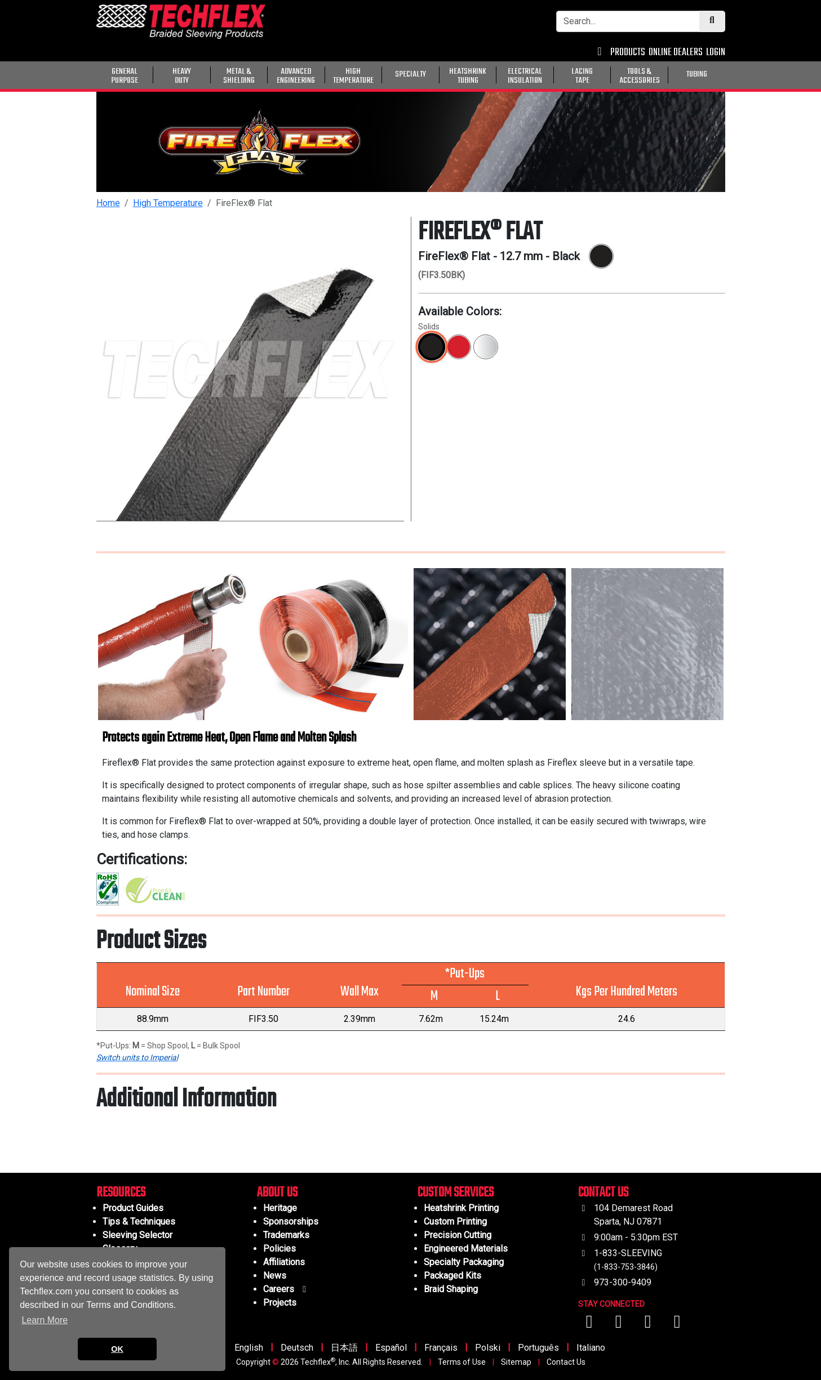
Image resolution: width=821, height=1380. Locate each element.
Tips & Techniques (139, 1221)
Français (441, 1347)
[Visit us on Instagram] (649, 1324)
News (274, 1275)
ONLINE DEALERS (676, 52)
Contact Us (566, 1361)
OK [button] (117, 1349)
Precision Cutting (457, 1235)
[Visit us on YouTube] (619, 1324)
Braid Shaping (451, 1289)
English (248, 1347)
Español (391, 1347)
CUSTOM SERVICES (456, 1192)
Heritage (280, 1208)
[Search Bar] (628, 21)
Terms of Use (462, 1361)
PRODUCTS (627, 52)
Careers (286, 1289)
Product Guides (133, 1208)
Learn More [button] (44, 1320)
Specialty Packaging (464, 1262)
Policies (279, 1248)
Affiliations (284, 1262)
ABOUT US (277, 1192)
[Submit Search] (712, 21)
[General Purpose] (727, 74)
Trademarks (286, 1235)
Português (538, 1347)
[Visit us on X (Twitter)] (677, 1324)
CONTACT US (603, 1192)
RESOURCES (120, 1192)
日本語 (344, 1347)
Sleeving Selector (137, 1235)
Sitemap (516, 1361)
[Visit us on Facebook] (590, 1324)
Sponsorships (290, 1221)
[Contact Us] (600, 52)
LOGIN (715, 52)
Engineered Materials (466, 1248)
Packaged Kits (452, 1275)
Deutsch (297, 1347)
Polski (487, 1347)
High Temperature (168, 203)
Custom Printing (455, 1221)
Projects (279, 1302)
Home (108, 203)
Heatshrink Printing (461, 1208)
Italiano (590, 1347)
